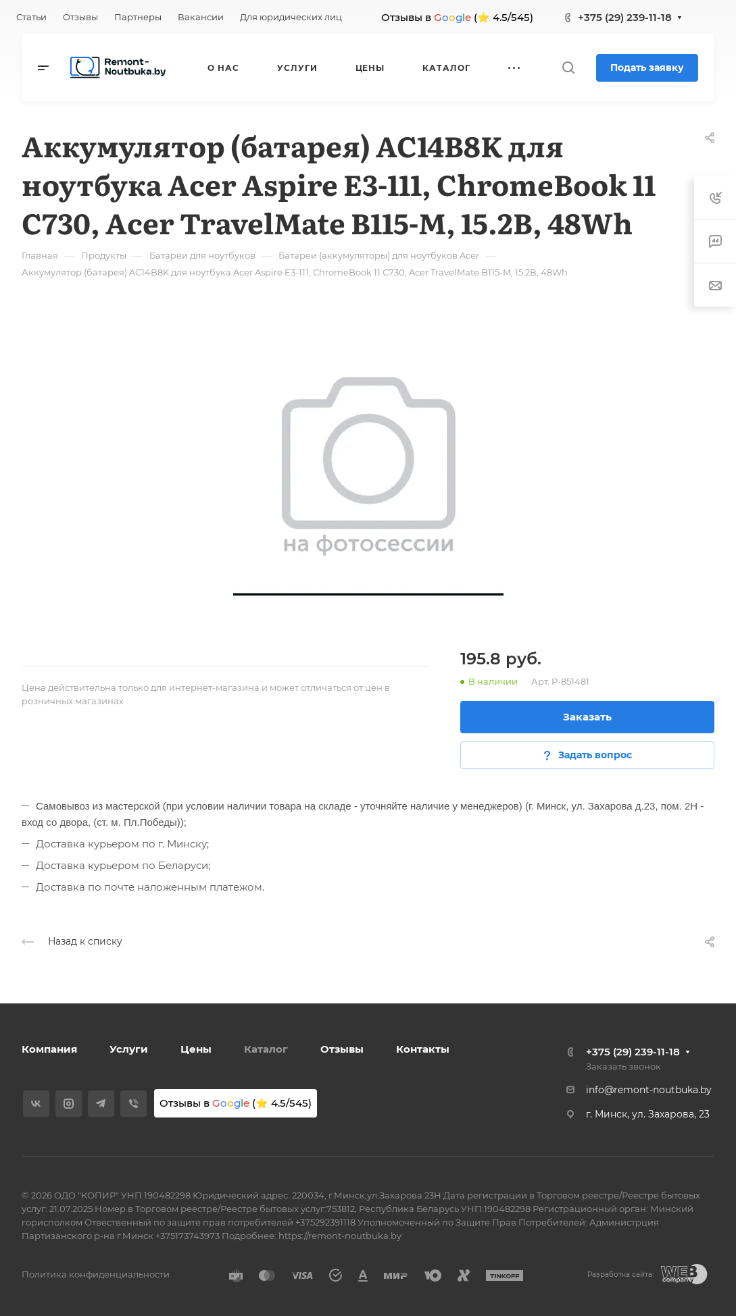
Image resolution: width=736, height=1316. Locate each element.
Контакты (422, 1049)
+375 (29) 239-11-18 (625, 17)
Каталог (266, 1049)
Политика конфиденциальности (96, 1274)
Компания (49, 1049)
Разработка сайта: (620, 1274)
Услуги (128, 1049)
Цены (196, 1049)
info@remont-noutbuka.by (649, 1090)
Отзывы (342, 1049)
